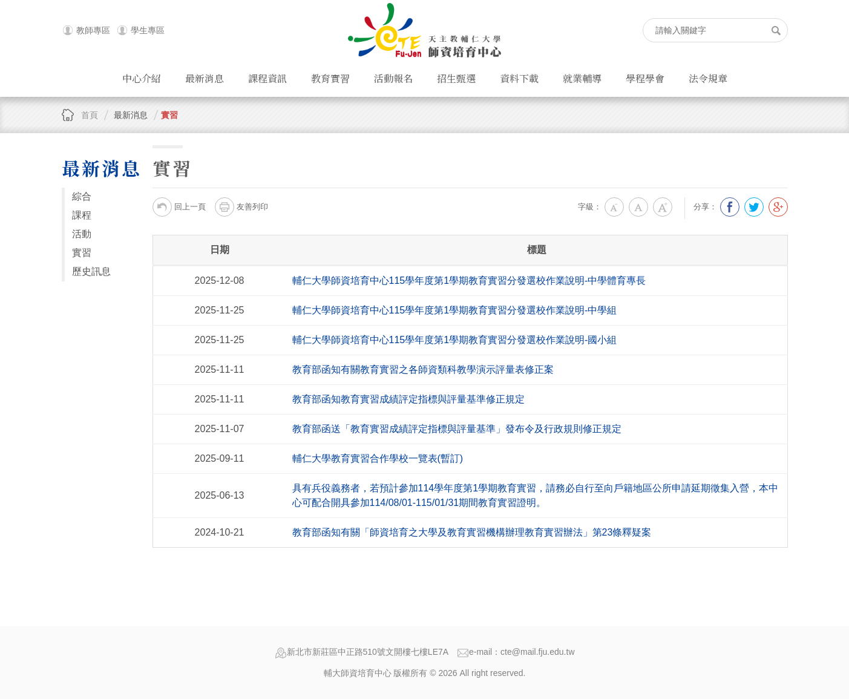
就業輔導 (582, 78)
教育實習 (330, 78)
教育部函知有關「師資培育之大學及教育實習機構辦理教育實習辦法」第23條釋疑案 (472, 532)
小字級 (614, 207)
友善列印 (241, 207)
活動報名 (393, 78)
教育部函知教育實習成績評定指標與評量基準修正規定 (408, 399)
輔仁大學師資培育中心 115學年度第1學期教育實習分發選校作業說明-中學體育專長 (469, 280)
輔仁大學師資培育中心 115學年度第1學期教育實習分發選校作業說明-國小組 (454, 340)
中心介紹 (141, 78)
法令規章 (708, 78)
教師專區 (93, 30)
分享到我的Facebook (729, 207)
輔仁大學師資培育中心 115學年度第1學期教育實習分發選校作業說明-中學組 (454, 310)
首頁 (89, 115)
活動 (81, 234)
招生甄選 (456, 78)
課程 (81, 215)
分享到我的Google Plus (778, 207)
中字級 (638, 207)
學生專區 (148, 30)
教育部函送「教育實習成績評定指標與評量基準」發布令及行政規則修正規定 (456, 429)
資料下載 (519, 78)
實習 (169, 115)
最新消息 (204, 78)
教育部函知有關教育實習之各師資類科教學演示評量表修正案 (423, 369)
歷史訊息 (91, 271)
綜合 (81, 196)
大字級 (662, 207)
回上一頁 (179, 207)
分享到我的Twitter (754, 207)
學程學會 (645, 78)
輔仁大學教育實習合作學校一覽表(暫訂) (378, 458)
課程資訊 (267, 78)
